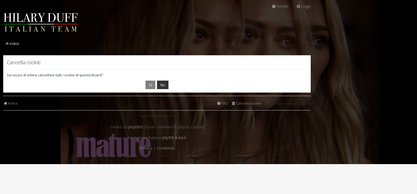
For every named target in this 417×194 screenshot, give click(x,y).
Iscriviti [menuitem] (280, 6)
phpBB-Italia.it (174, 137)
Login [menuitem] (303, 6)
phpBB (134, 127)
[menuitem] (246, 103)
